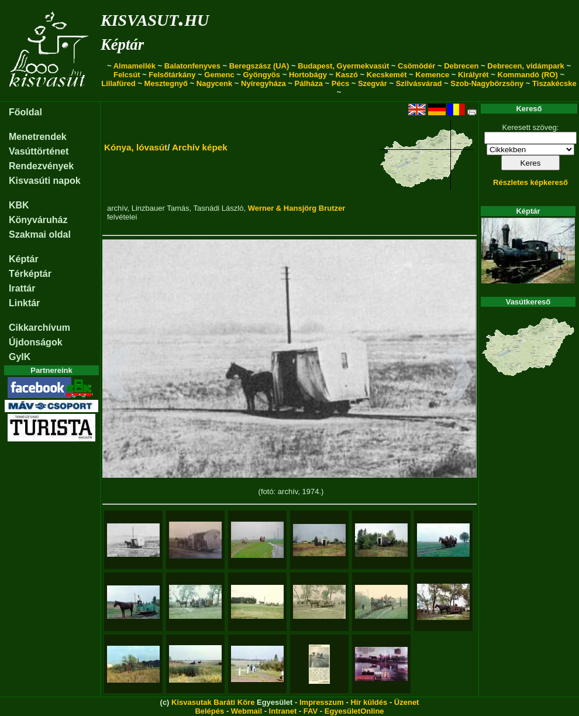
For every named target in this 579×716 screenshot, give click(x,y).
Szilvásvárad (419, 83)
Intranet (283, 711)
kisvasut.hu (155, 18)
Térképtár (30, 274)
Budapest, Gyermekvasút (343, 65)
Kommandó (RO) (528, 74)
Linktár (24, 303)
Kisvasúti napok (45, 181)
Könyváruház (38, 220)
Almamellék (134, 65)
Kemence (432, 74)
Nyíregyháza (263, 83)
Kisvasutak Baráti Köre (212, 702)
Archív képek (200, 147)
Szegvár (372, 83)
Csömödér (416, 65)
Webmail (246, 711)
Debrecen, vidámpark (525, 65)
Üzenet (406, 702)
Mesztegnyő (166, 83)
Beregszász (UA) (259, 65)
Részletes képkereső (530, 182)
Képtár (122, 44)
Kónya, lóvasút (135, 147)
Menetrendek (38, 137)
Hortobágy (308, 74)
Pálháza (309, 83)
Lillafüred (118, 83)
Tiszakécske (554, 83)
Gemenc (219, 74)
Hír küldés (368, 702)
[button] (115, 376)
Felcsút (126, 74)
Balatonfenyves (192, 65)
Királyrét (473, 74)
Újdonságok (36, 342)
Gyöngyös (261, 74)
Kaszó (347, 74)
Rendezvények (41, 166)
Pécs (340, 83)
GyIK (19, 357)
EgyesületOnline (354, 711)
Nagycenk (214, 83)
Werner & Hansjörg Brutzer (297, 208)
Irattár (22, 288)
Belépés (209, 711)
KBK (19, 205)
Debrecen (461, 65)
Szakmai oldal (40, 234)
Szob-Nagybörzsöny (486, 83)
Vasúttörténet (38, 151)
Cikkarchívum (39, 328)
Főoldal (25, 112)
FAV (311, 711)
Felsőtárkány (172, 74)
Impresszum (321, 702)
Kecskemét (387, 74)
